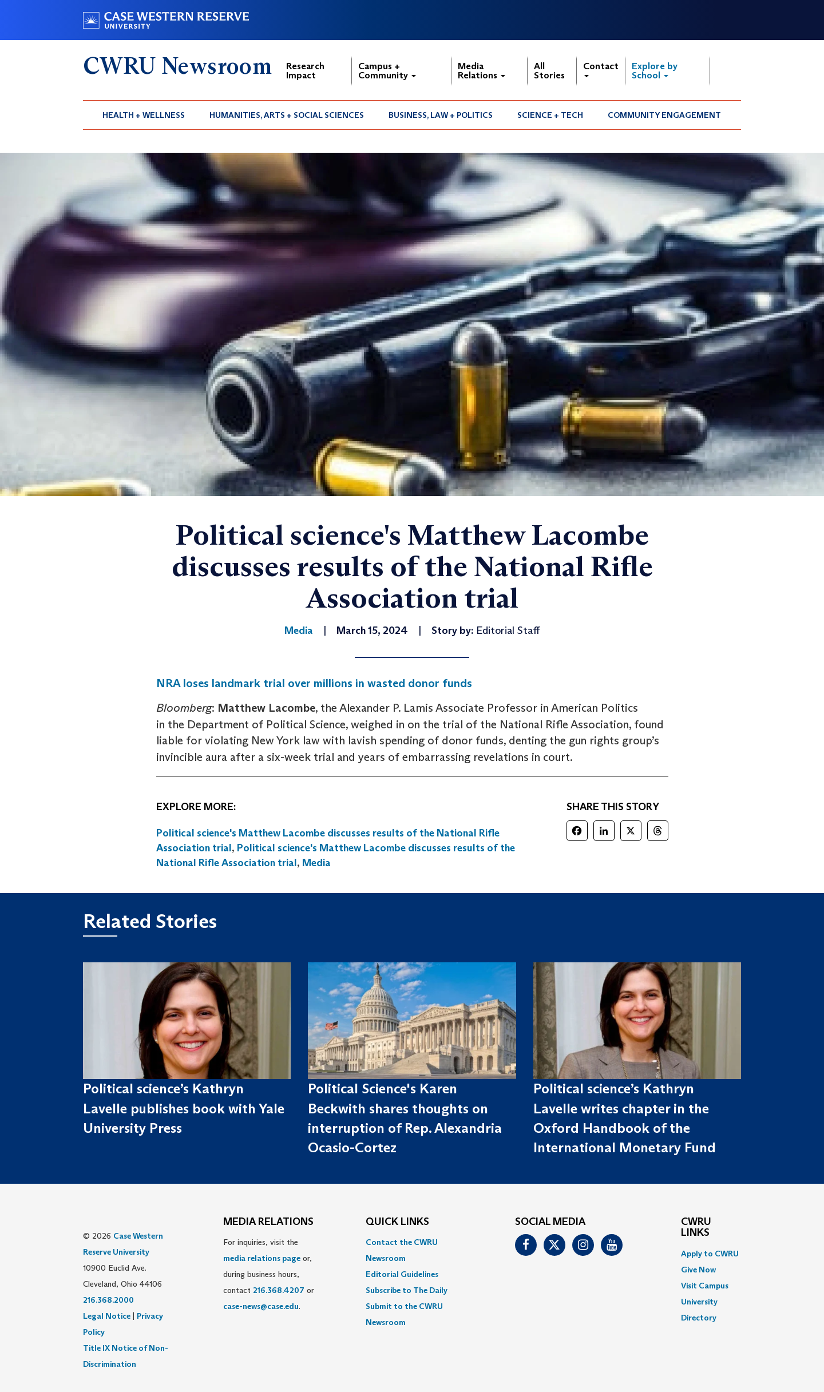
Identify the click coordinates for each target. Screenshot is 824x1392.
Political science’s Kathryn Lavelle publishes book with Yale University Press (183, 1108)
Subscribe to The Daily (406, 1290)
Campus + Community (387, 71)
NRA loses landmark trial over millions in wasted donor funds (314, 683)
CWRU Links (696, 1227)
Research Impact (305, 71)
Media (316, 862)
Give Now (698, 1269)
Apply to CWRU (710, 1253)
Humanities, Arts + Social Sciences (286, 115)
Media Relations (481, 71)
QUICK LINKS (397, 1222)
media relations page (261, 1258)
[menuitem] (143, 115)
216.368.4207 (278, 1290)
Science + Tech (550, 115)
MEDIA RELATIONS (268, 1222)
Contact (601, 69)
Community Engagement (664, 115)
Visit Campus (704, 1285)
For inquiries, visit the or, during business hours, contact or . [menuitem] (268, 1274)
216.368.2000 (108, 1300)
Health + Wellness (143, 115)
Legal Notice (106, 1316)
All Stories (549, 71)
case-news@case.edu (261, 1306)
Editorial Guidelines (402, 1274)
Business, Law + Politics (441, 115)
